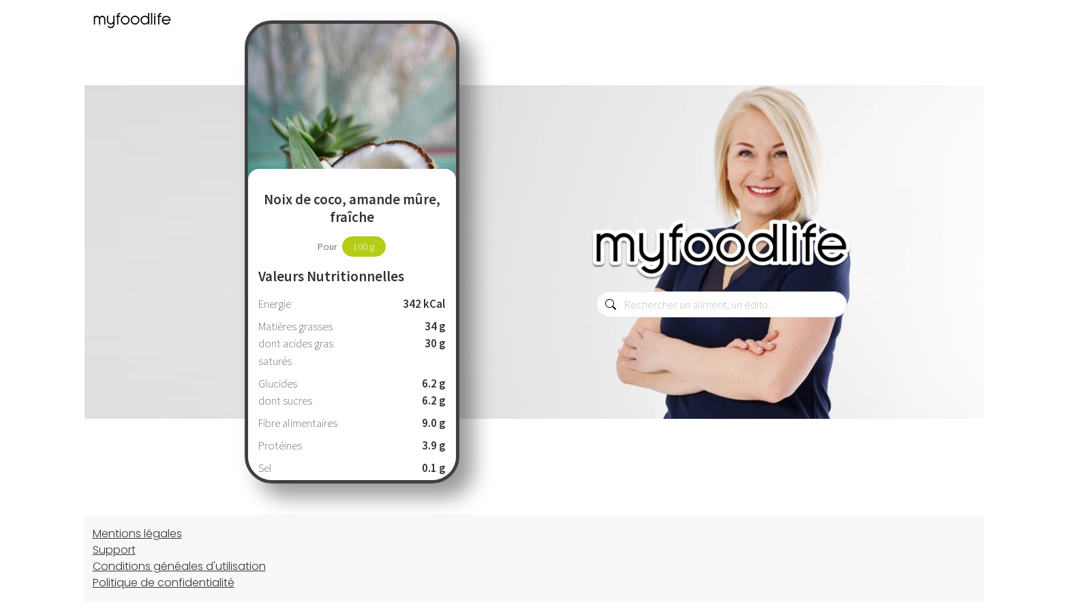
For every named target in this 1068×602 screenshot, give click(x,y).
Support (114, 550)
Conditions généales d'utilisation (179, 566)
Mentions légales (137, 533)
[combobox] (721, 304)
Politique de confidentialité (163, 582)
